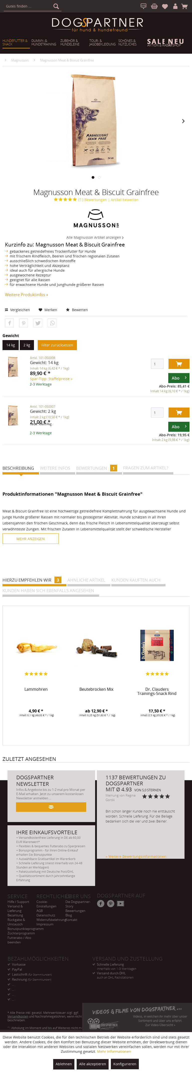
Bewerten (77, 309)
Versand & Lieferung (15, 908)
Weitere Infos (55, 468)
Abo (179, 377)
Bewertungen (80, 200)
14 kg (10, 345)
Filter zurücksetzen (57, 345)
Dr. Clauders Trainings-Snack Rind (157, 691)
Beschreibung (18, 468)
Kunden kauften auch (136, 580)
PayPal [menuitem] (17, 969)
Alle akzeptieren (92, 1064)
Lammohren (36, 689)
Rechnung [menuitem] (31, 979)
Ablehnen (64, 1064)
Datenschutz (45, 915)
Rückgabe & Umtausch (16, 921)
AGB (39, 910)
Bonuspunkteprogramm (21, 928)
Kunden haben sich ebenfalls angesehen (48, 590)
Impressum (44, 924)
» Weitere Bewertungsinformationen (136, 856)
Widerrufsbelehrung (50, 919)
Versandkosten (17, 1016)
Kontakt (71, 919)
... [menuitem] (13, 984)
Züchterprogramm (21, 933)
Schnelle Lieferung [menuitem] (134, 964)
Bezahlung (15, 915)
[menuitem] (32, 6)
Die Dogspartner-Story (78, 903)
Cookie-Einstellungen (46, 903)
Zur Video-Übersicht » (160, 1025)
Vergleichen (17, 309)
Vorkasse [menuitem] (18, 964)
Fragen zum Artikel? (145, 468)
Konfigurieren (124, 1064)
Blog (68, 915)
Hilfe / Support (18, 901)
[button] (9, 323)
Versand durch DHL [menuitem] (134, 973)
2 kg (26, 345)
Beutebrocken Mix (96, 689)
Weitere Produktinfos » (26, 294)
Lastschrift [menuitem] (32, 974)
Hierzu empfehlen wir (31, 580)
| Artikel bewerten (123, 199)
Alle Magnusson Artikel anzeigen (95, 237)
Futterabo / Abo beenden (19, 939)
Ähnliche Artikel (86, 580)
